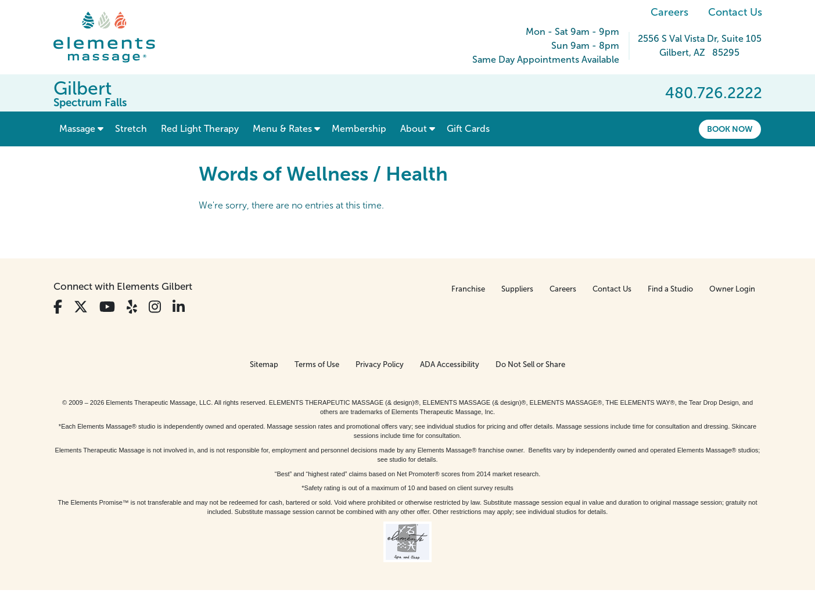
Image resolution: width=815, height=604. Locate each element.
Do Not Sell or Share (530, 364)
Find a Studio (670, 289)
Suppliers (517, 289)
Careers (669, 12)
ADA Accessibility (449, 364)
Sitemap (264, 364)
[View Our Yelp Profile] (132, 307)
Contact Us (735, 12)
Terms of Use (317, 364)
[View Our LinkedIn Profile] (178, 307)
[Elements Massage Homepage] (113, 37)
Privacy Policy (380, 364)
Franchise (468, 289)
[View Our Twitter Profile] (80, 307)
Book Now (730, 129)
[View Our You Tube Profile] (107, 307)
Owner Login (732, 289)
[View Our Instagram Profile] (155, 307)
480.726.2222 (713, 93)
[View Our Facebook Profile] (58, 307)
